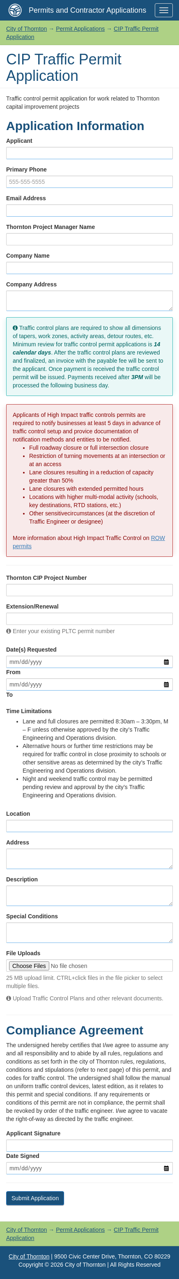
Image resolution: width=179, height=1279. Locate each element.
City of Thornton (26, 28)
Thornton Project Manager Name (50, 227)
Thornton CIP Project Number (46, 577)
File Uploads (23, 953)
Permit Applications (80, 28)
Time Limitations (29, 711)
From (13, 672)
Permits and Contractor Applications (87, 10)
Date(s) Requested (31, 649)
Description (22, 879)
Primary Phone (26, 169)
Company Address (31, 284)
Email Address (26, 198)
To (9, 694)
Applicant (19, 140)
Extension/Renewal (32, 606)
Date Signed (22, 1156)
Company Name (28, 255)
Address (17, 842)
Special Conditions (32, 916)
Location (18, 813)
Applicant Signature (33, 1133)
